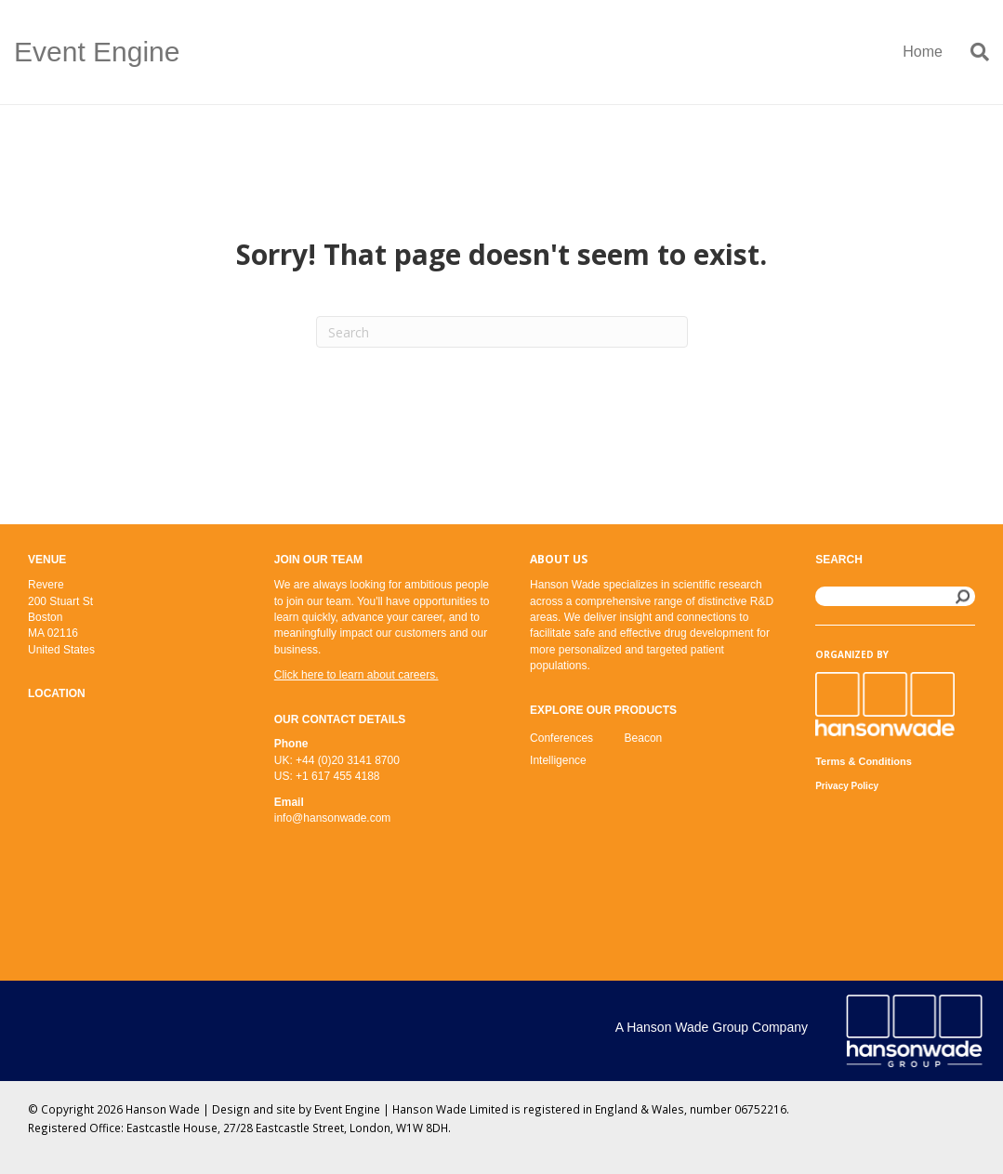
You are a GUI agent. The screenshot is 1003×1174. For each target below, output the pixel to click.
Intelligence (558, 760)
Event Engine (347, 1108)
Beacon (644, 738)
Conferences (561, 738)
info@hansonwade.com (332, 817)
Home (923, 51)
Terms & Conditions (863, 761)
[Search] (973, 52)
